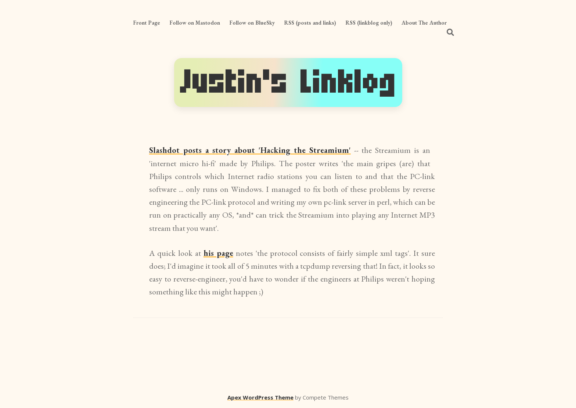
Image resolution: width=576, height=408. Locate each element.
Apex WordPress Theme (260, 397)
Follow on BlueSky (252, 22)
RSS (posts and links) (310, 22)
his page (218, 253)
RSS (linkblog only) (368, 22)
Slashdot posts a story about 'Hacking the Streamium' (250, 150)
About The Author (424, 22)
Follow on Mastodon (194, 22)
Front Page (146, 22)
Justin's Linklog (288, 82)
